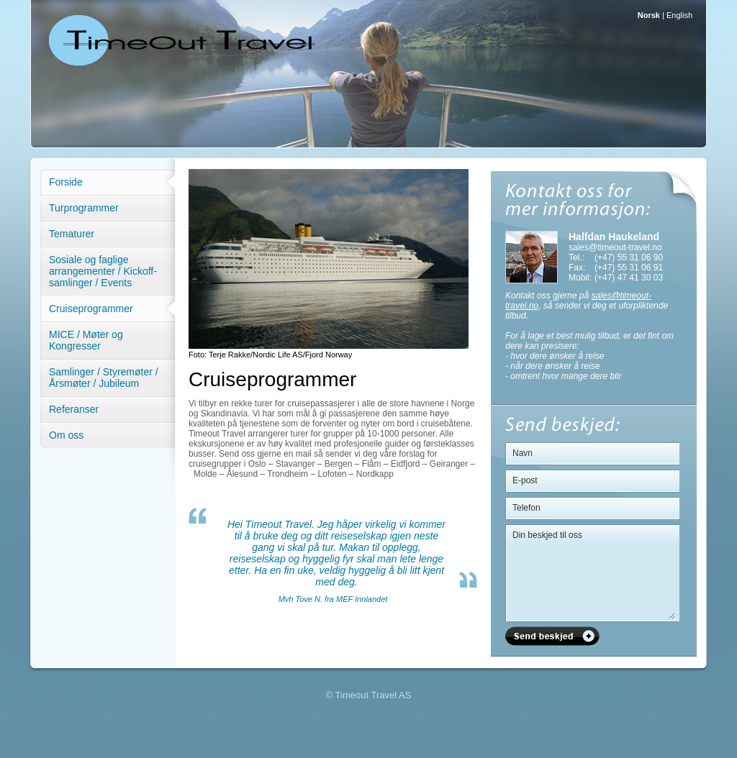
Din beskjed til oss (593, 571)
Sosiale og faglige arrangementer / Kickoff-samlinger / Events (103, 271)
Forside (66, 182)
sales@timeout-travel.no (615, 247)
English (679, 15)
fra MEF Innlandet (354, 599)
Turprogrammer (84, 208)
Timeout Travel (181, 40)
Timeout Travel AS (373, 695)
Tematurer (71, 233)
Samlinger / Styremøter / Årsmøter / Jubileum (103, 377)
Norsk (649, 15)
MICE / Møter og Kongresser (86, 340)
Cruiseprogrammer (91, 308)
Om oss (66, 435)
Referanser (74, 409)
